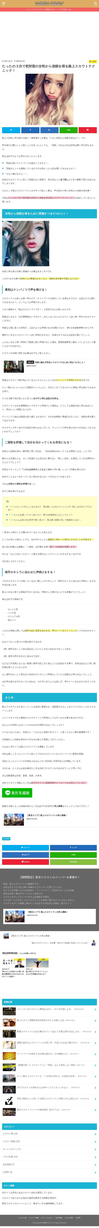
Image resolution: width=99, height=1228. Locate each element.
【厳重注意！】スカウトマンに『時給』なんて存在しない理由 (44, 1068)
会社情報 (8, 1166)
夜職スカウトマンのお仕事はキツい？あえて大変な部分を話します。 (47, 1034)
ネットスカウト (12, 1151)
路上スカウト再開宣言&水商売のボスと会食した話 (39, 1023)
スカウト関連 (11, 1143)
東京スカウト (48, 1224)
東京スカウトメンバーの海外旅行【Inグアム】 (36, 1112)
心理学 (7, 840)
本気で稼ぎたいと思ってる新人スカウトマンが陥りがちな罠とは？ (46, 1101)
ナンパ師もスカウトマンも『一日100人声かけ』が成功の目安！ (45, 1079)
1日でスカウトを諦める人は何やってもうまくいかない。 (41, 1090)
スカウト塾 (10, 1135)
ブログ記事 (10, 1158)
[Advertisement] (49, 31)
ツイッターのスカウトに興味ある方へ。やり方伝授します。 (50, 9)
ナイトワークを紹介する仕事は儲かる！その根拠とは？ (41, 1056)
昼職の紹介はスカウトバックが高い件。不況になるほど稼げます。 (46, 1045)
